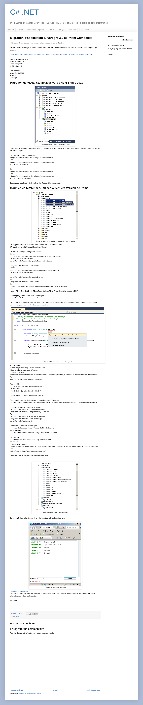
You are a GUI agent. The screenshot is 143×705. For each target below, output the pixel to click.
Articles (20, 30)
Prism (17, 616)
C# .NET (24, 12)
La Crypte (61, 30)
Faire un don (84, 30)
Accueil (11, 30)
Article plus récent (17, 690)
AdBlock (72, 30)
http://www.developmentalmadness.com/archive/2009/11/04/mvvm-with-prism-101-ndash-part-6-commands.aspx (51, 55)
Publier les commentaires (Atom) (30, 694)
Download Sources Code (19, 591)
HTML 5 (51, 30)
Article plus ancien (94, 690)
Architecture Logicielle (35, 30)
